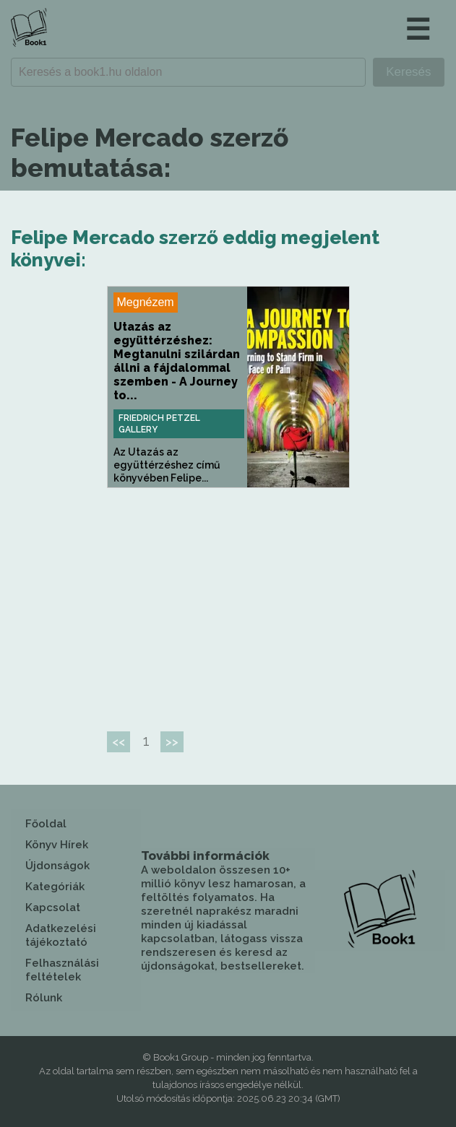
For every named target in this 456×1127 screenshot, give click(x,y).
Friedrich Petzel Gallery (159, 424)
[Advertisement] (228, 603)
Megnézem (145, 302)
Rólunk (43, 997)
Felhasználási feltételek (62, 970)
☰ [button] (418, 29)
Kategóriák (55, 886)
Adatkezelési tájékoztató (60, 935)
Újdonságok (57, 865)
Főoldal (45, 823)
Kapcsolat (52, 907)
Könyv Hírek (56, 844)
